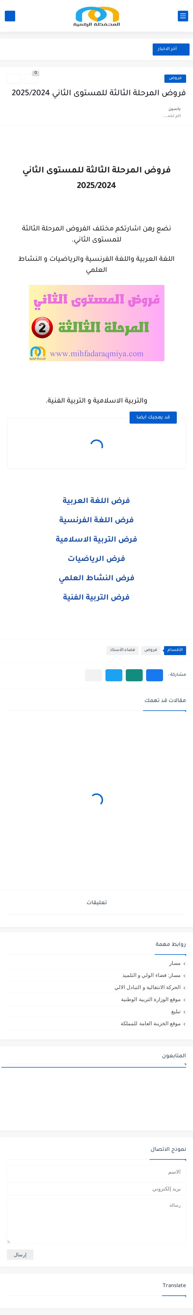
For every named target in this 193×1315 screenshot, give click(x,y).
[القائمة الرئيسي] (183, 16)
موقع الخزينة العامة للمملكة (151, 1023)
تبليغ (176, 1011)
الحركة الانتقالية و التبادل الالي (147, 987)
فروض (175, 78)
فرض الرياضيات (96, 560)
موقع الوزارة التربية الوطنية (151, 999)
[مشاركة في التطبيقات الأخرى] (93, 675)
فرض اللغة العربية (96, 502)
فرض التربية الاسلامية (97, 540)
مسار (175, 963)
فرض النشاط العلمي (97, 579)
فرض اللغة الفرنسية (96, 521)
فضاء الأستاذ (122, 650)
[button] (154, 675)
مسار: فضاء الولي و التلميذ (151, 975)
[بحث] (10, 16)
